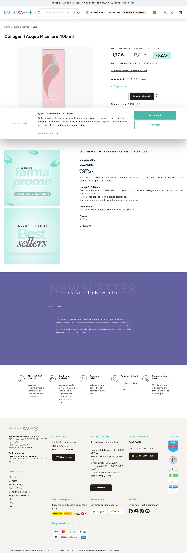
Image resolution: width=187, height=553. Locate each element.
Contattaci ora (101, 488)
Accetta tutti (155, 7)
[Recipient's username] (88, 306)
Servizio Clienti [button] (99, 436)
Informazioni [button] (16, 471)
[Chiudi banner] (182, 5)
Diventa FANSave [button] (139, 436)
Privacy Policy (103, 319)
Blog (11, 499)
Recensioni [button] (97, 499)
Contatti (13, 480)
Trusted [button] (173, 436)
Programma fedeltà (19, 495)
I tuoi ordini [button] (59, 436)
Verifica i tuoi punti (145, 456)
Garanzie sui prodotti (62, 449)
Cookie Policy (15, 488)
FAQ (11, 502)
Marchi (12, 506)
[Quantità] (119, 96)
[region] (55, 81)
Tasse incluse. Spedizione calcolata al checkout (129, 71)
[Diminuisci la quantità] (126, 97)
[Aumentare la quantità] (126, 95)
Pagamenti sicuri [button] (62, 523)
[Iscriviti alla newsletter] (136, 306)
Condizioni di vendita (19, 491)
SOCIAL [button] (133, 499)
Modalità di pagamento (64, 442)
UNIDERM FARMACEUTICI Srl (147, 114)
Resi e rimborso (60, 446)
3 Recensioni (141, 79)
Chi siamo (13, 477)
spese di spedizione (87, 550)
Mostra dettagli (46, 25)
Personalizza (155, 17)
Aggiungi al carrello (142, 96)
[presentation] (85, 344)
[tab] (87, 152)
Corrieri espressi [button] (62, 499)
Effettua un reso (64, 457)
